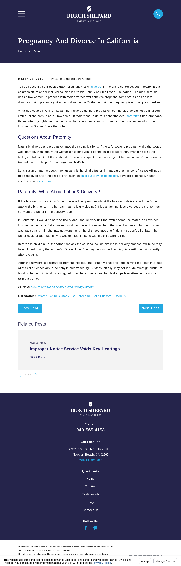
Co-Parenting (81, 296)
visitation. (45, 181)
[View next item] (36, 375)
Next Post (150, 308)
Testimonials (90, 494)
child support (109, 176)
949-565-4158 (90, 430)
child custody (90, 176)
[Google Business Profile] (95, 528)
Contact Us (90, 510)
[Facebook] (86, 528)
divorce (96, 86)
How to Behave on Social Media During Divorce (62, 287)
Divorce (42, 296)
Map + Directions (90, 460)
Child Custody (59, 296)
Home (90, 478)
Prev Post (30, 308)
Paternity (119, 296)
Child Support (101, 296)
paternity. (132, 116)
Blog (90, 502)
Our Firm (91, 486)
